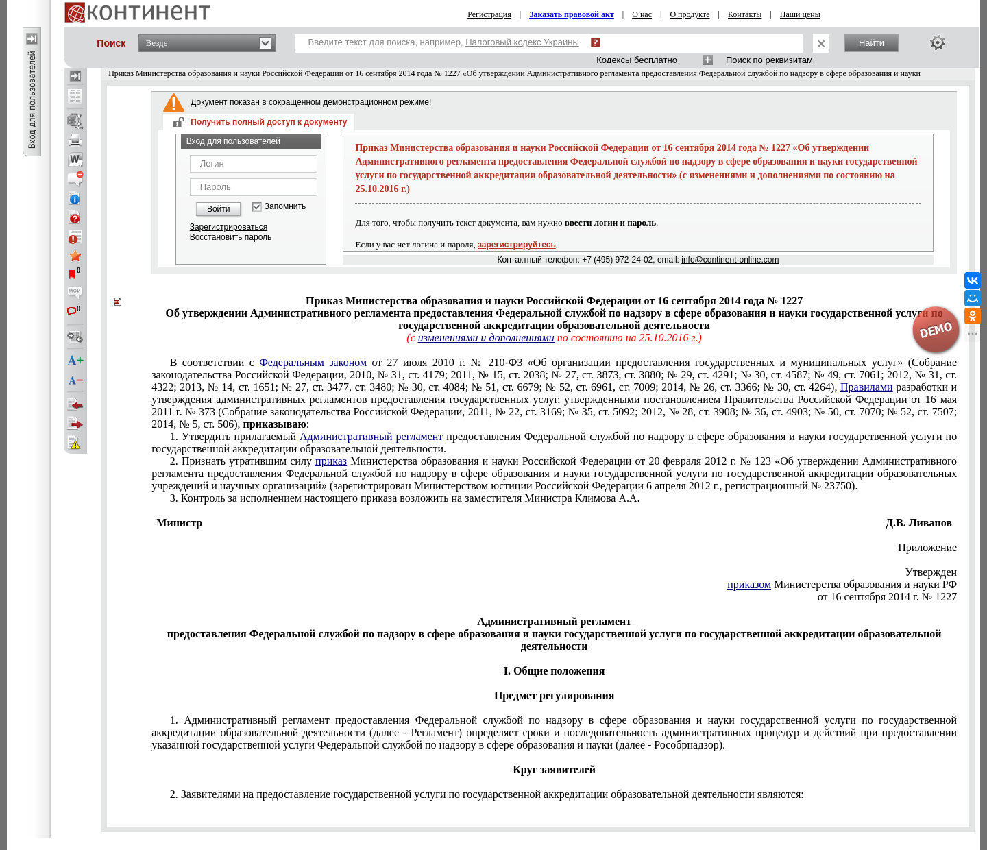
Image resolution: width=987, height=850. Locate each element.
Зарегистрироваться (228, 227)
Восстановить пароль (231, 237)
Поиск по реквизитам (769, 60)
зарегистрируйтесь (517, 245)
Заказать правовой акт (571, 14)
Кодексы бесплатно (636, 60)
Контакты (745, 14)
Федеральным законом (313, 362)
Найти (871, 43)
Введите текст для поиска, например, (443, 42)
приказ (331, 461)
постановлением (554, 393)
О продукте (689, 14)
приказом (749, 584)
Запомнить (285, 206)
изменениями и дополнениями (486, 337)
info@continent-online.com (730, 260)
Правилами (866, 387)
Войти (218, 209)
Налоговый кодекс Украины (522, 42)
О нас (642, 14)
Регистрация (489, 14)
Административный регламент (371, 436)
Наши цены (800, 14)
